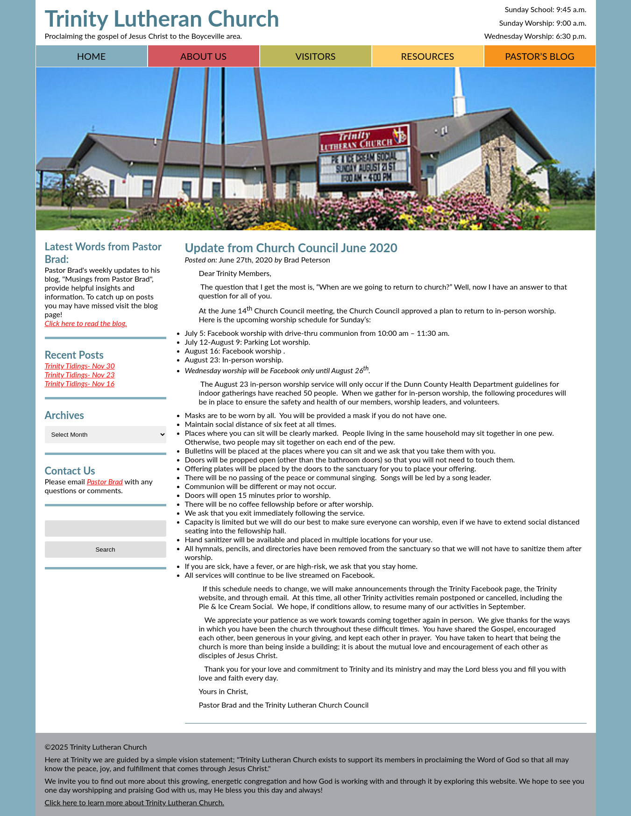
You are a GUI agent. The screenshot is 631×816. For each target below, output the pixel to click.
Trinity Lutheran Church (162, 18)
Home (91, 56)
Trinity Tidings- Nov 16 (79, 383)
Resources (427, 56)
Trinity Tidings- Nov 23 (80, 374)
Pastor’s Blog (539, 56)
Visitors (315, 56)
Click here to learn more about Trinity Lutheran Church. (135, 802)
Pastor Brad (105, 481)
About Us (203, 56)
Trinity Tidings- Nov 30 (80, 365)
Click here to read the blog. (86, 323)
